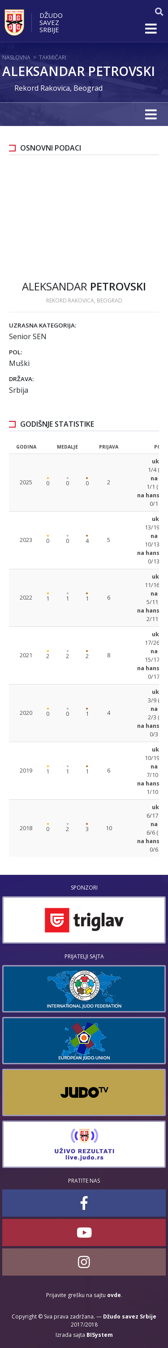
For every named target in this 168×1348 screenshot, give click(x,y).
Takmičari (52, 57)
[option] (84, 920)
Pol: (15, 352)
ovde (114, 1295)
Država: (21, 379)
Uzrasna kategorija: (42, 325)
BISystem (99, 1335)
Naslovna (16, 57)
